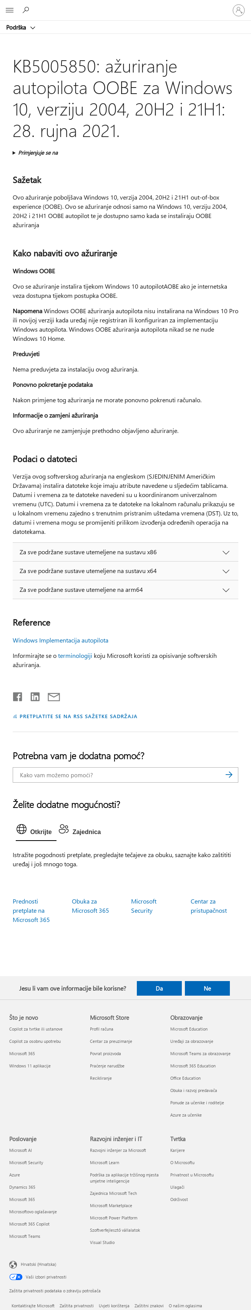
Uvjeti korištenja (114, 1305)
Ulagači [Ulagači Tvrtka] (177, 1187)
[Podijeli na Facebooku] (18, 695)
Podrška (17, 27)
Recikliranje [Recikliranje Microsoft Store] (101, 1078)
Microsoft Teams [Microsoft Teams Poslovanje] (24, 1236)
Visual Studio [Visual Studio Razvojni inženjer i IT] (102, 1242)
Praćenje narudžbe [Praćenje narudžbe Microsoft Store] (107, 1066)
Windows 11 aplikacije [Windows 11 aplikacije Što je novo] (30, 1066)
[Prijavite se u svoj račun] (238, 10)
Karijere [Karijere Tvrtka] (177, 1150)
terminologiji (75, 655)
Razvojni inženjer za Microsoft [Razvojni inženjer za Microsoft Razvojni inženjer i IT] (118, 1150)
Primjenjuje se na (38, 152)
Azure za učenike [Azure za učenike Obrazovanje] (186, 1115)
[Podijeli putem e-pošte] (50, 695)
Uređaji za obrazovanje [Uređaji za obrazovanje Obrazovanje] (191, 1041)
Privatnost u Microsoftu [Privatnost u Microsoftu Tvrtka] (192, 1175)
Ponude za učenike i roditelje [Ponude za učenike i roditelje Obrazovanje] (197, 1102)
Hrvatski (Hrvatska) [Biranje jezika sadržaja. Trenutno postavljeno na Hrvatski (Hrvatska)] (38, 1264)
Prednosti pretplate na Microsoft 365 (31, 910)
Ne (207, 988)
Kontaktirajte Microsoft (33, 1305)
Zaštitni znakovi (149, 1305)
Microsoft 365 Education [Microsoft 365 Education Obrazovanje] (193, 1066)
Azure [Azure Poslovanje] (14, 1175)
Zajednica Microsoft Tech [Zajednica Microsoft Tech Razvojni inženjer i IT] (113, 1193)
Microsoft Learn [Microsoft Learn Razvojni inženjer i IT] (104, 1162)
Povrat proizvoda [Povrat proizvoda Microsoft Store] (105, 1053)
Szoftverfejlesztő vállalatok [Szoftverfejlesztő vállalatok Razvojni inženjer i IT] (115, 1230)
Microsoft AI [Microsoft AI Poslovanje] (20, 1150)
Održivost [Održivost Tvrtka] (179, 1199)
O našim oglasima (185, 1305)
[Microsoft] (125, 5)
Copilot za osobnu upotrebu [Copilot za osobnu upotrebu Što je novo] (35, 1041)
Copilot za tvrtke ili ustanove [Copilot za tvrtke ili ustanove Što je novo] (36, 1029)
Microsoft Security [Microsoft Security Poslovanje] (26, 1162)
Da (159, 988)
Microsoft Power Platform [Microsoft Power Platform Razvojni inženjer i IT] (113, 1218)
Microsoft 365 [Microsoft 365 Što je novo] (22, 1053)
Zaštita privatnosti (77, 1305)
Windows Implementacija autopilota (60, 640)
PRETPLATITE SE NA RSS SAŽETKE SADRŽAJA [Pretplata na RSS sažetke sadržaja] (79, 716)
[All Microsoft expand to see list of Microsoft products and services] (9, 10)
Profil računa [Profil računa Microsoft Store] (101, 1029)
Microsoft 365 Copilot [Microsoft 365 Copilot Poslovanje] (29, 1224)
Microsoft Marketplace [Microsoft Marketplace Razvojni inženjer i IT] (111, 1205)
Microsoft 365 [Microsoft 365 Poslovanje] (22, 1199)
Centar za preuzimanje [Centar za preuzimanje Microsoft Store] (111, 1041)
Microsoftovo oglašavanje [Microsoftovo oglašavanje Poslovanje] (33, 1211)
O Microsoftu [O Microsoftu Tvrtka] (182, 1162)
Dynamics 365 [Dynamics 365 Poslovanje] (22, 1187)
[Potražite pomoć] (26, 10)
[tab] (36, 831)
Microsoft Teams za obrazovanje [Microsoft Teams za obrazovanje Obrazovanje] (200, 1053)
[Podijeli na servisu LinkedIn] (32, 695)
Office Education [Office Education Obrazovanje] (185, 1078)
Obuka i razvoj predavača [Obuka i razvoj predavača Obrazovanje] (193, 1090)
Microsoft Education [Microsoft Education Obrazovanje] (189, 1029)
